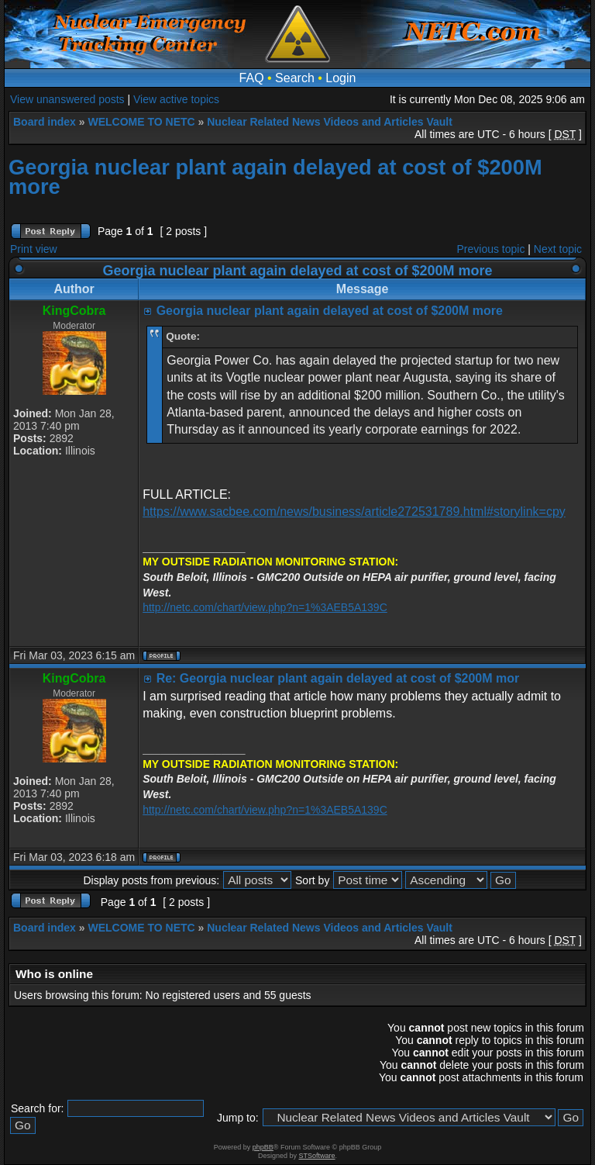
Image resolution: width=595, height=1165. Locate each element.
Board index (44, 122)
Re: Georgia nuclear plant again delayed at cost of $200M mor (338, 678)
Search (295, 78)
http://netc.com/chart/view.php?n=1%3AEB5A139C (265, 607)
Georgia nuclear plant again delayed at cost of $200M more (275, 177)
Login (340, 78)
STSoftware (317, 1156)
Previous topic (491, 249)
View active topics (176, 99)
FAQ (251, 78)
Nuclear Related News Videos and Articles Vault (329, 122)
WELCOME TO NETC (141, 122)
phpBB (263, 1147)
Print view (33, 249)
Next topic (558, 249)
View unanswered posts (67, 99)
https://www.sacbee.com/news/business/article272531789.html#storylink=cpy (354, 511)
